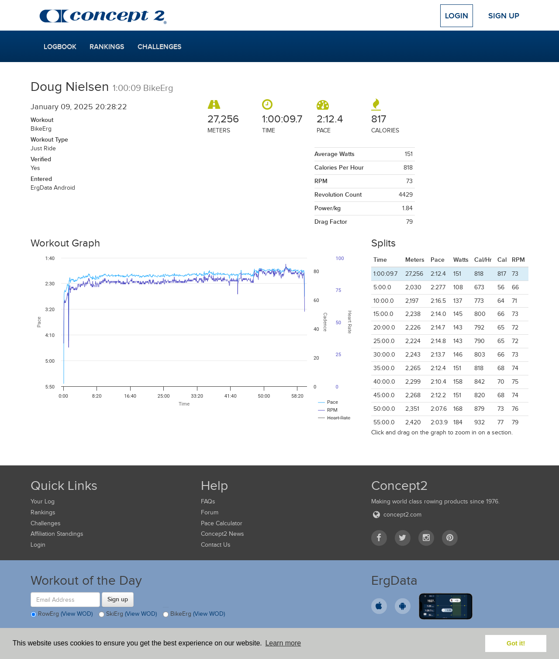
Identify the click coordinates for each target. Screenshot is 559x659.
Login (456, 15)
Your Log (43, 501)
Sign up (117, 599)
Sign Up (503, 15)
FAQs (208, 501)
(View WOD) (77, 614)
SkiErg (128, 614)
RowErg (62, 614)
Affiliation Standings (57, 534)
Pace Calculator (221, 523)
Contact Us (216, 544)
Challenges (160, 47)
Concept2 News (222, 534)
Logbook (60, 47)
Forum (209, 512)
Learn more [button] (283, 643)
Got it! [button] (516, 643)
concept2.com (396, 514)
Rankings (107, 47)
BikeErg (194, 614)
